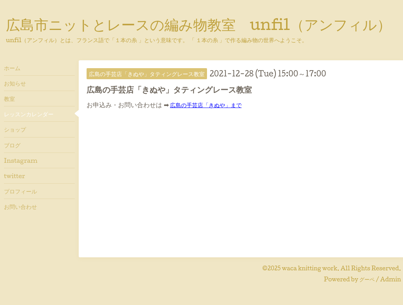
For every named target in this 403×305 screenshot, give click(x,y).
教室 (9, 98)
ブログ (12, 145)
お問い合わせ (20, 206)
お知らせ (15, 83)
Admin (390, 279)
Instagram (20, 160)
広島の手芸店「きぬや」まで (206, 104)
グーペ (367, 279)
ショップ (15, 129)
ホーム (12, 67)
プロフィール (20, 191)
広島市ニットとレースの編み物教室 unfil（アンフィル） (198, 24)
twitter (14, 175)
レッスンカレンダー (29, 113)
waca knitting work (309, 268)
